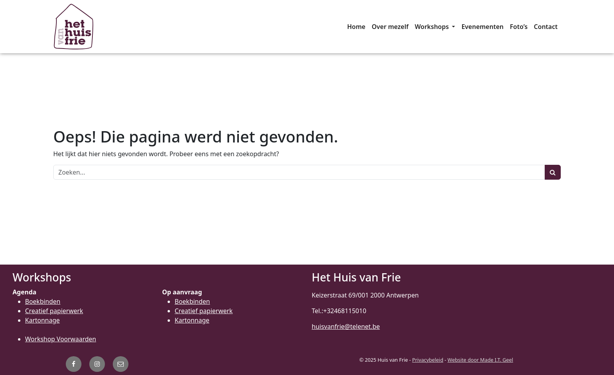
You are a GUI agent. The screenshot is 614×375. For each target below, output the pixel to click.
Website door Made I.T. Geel (480, 359)
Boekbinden (42, 301)
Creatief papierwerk (54, 310)
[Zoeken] (299, 172)
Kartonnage (42, 320)
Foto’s (518, 26)
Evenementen (482, 26)
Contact (546, 26)
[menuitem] (356, 26)
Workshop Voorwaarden (60, 339)
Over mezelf (390, 26)
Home (356, 26)
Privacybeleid (427, 359)
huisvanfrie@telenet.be (346, 326)
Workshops (432, 26)
